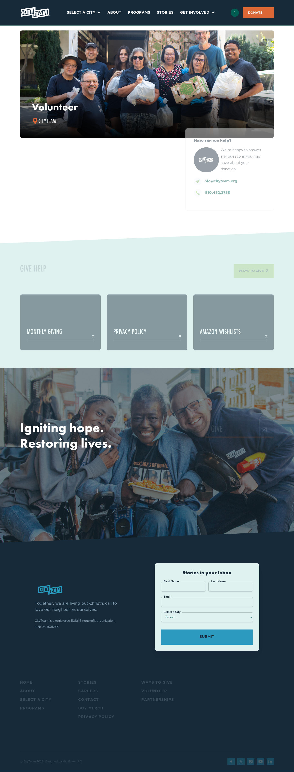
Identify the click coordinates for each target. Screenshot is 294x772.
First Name (171, 581)
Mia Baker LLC (72, 761)
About (114, 13)
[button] (84, 13)
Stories (165, 13)
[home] (35, 13)
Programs (139, 13)
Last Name (218, 581)
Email (167, 596)
